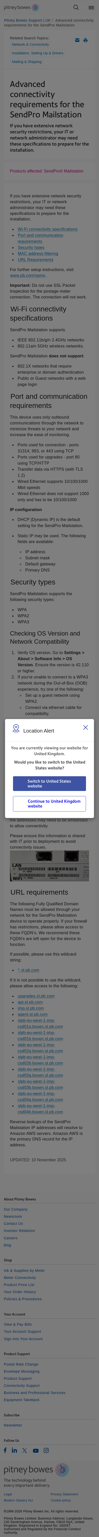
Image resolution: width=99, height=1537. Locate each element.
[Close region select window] (85, 727)
